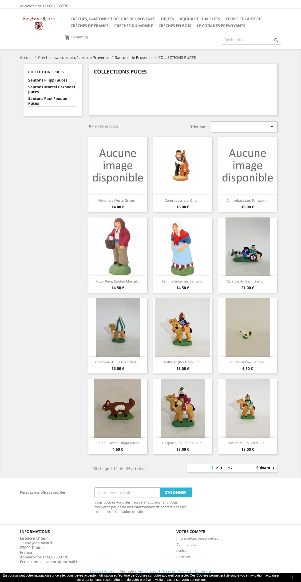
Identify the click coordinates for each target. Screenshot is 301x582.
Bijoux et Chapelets (200, 18)
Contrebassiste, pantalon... (247, 200)
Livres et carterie (244, 18)
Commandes (186, 544)
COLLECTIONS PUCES (46, 72)
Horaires (168, 571)
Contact (185, 571)
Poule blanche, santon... (248, 362)
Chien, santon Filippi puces (117, 443)
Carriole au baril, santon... (247, 281)
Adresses (183, 556)
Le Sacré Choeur (103, 571)
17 (230, 468)
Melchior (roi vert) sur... (247, 443)
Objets (167, 18)
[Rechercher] (251, 40)
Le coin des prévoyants (221, 25)
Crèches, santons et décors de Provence (113, 18)
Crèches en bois (174, 25)
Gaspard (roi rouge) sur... (182, 443)
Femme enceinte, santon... (183, 281)
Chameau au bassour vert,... (117, 362)
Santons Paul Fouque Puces (47, 101)
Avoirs (181, 550)
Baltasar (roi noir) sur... (182, 362)
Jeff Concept (148, 571)
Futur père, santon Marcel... (118, 281)
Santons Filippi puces (47, 80)
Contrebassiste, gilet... (182, 200)
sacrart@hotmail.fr (62, 561)
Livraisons (203, 571)
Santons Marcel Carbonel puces (51, 89)
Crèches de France (90, 25)
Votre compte (190, 531)
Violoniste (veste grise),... (118, 200)
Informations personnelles (197, 538)
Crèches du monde (133, 25)
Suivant (266, 468)
